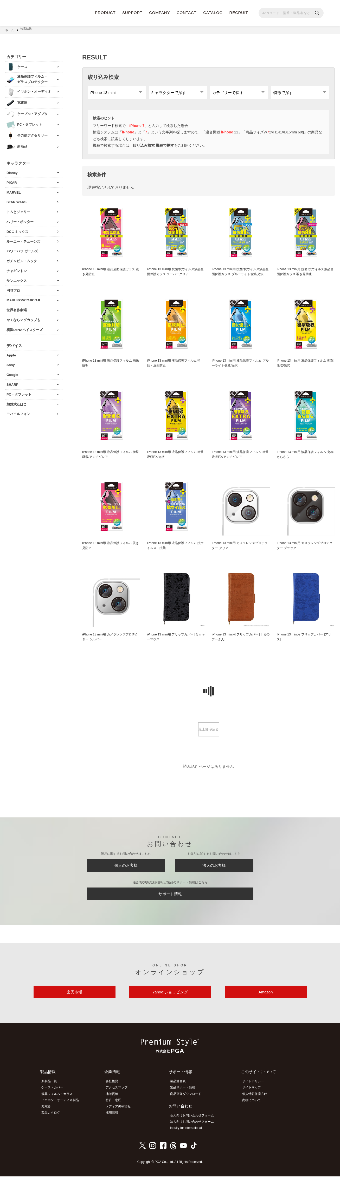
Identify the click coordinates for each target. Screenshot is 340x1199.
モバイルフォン (18, 411)
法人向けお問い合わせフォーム (195, 1145)
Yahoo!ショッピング (170, 1015)
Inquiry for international (189, 1151)
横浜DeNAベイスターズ (25, 327)
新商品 (22, 144)
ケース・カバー (55, 1112)
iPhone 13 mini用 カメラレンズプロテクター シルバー (110, 649)
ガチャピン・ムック (22, 258)
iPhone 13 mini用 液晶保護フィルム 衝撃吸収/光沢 (306, 373)
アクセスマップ (120, 1112)
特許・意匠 (117, 1124)
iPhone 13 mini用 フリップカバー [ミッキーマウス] (175, 649)
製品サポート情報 (185, 1112)
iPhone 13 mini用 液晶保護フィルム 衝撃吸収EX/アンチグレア (241, 465)
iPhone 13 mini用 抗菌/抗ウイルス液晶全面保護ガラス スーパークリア (176, 275)
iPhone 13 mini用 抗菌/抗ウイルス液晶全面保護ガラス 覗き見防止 (306, 275)
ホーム (9, 28)
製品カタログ (53, 1135)
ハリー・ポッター (20, 219)
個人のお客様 (126, 881)
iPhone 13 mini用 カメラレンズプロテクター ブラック (305, 557)
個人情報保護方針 (257, 1118)
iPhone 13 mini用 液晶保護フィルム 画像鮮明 (111, 373)
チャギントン (17, 268)
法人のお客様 (214, 881)
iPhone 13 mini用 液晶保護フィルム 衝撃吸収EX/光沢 (176, 465)
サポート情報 (170, 913)
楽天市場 (74, 1015)
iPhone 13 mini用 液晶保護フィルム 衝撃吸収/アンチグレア (111, 465)
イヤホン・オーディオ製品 (62, 1124)
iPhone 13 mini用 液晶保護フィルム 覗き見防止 (111, 557)
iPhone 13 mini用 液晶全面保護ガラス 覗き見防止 (110, 275)
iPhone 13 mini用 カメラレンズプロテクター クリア (240, 557)
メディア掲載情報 (121, 1130)
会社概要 (115, 1107)
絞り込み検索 (103, 74)
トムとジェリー (18, 209)
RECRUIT (238, 12)
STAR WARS (17, 199)
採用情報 (115, 1135)
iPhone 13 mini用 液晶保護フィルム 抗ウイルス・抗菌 (176, 557)
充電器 (48, 1130)
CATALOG (213, 12)
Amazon (265, 1015)
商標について (254, 1124)
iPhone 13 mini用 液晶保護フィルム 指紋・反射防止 (176, 373)
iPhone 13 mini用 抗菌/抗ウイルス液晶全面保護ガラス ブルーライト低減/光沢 (241, 278)
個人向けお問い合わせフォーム (195, 1139)
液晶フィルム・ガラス (59, 1118)
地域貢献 (115, 1118)
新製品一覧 (52, 1107)
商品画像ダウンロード (188, 1118)
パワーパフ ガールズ (22, 248)
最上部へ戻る (209, 743)
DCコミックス (17, 229)
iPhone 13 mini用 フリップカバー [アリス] (304, 649)
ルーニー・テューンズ (23, 239)
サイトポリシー (256, 1107)
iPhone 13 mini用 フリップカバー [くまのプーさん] (239, 649)
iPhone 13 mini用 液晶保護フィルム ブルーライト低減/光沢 (241, 373)
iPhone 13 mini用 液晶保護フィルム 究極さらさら (306, 465)
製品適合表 (181, 1107)
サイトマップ (254, 1112)
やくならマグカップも (23, 317)
